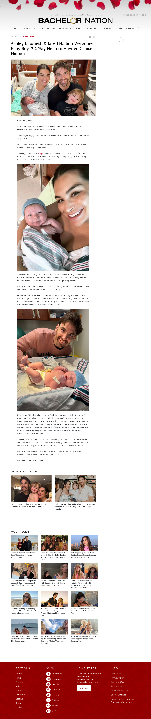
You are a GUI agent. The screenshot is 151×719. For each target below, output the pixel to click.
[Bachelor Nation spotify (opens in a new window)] (131, 15)
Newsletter (21, 694)
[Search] (139, 28)
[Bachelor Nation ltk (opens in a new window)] (60, 711)
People (41, 153)
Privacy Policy (117, 678)
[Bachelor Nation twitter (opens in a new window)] (140, 15)
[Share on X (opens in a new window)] (94, 37)
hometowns (28, 36)
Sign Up (84, 688)
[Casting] (107, 28)
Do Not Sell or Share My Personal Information (122, 700)
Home (19, 673)
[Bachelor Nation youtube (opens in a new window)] (143, 15)
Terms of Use (117, 682)
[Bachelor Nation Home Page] (75, 19)
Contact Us (116, 673)
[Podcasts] (65, 28)
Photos (38, 28)
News (18, 678)
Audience (93, 28)
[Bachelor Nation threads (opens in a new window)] (134, 15)
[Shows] (25, 28)
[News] (14, 28)
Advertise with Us (119, 690)
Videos (51, 28)
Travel (79, 28)
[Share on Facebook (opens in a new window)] (90, 37)
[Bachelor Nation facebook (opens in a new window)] (124, 15)
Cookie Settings (118, 695)
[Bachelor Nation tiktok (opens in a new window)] (137, 15)
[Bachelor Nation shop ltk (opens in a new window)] (146, 15)
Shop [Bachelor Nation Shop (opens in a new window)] (119, 28)
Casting (19, 699)
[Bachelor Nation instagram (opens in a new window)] (128, 15)
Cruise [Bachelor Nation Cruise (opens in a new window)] (130, 28)
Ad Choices (116, 686)
